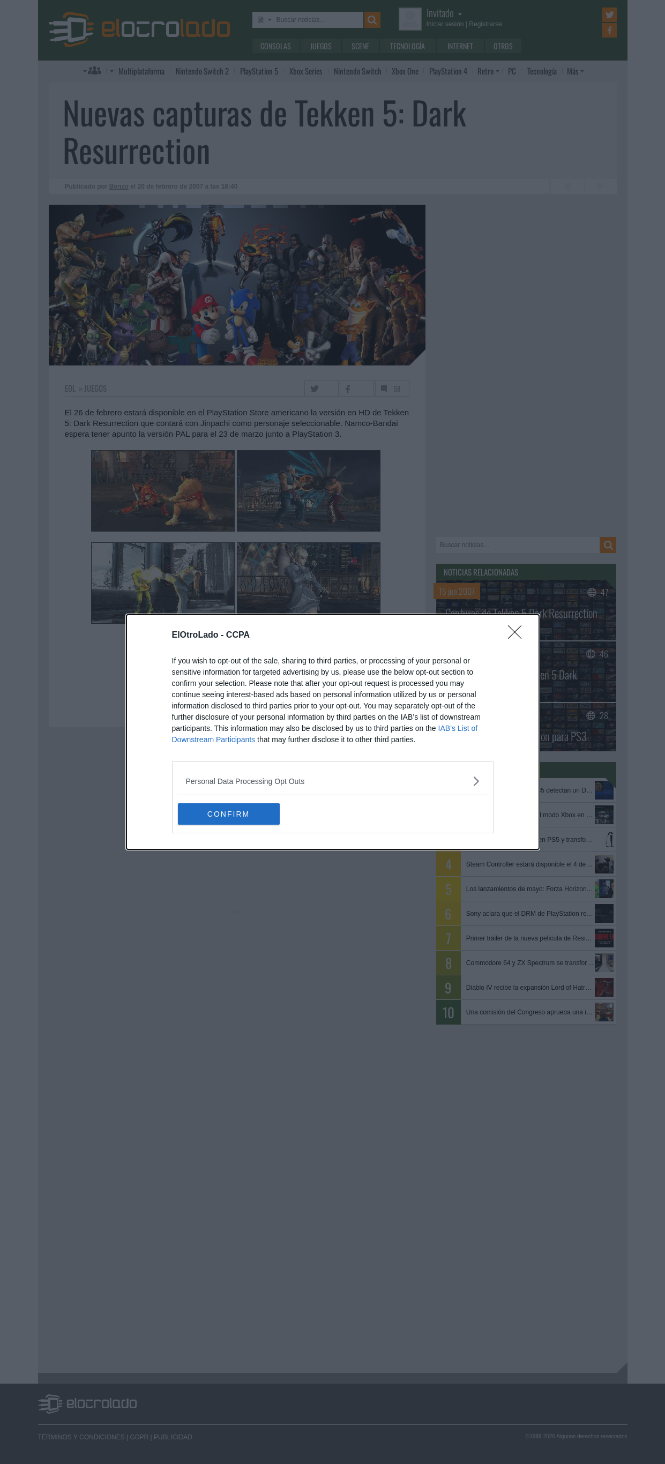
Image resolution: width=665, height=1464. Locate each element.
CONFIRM (228, 813)
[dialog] (332, 732)
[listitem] (333, 781)
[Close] (518, 635)
